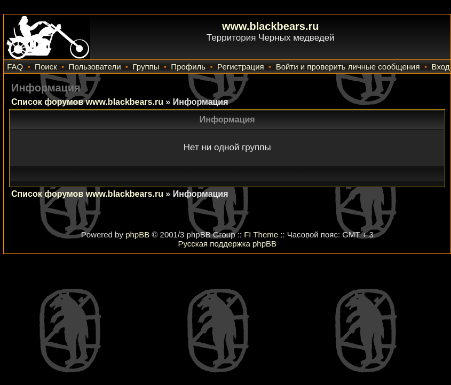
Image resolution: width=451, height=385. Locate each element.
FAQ (15, 66)
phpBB (137, 234)
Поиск (46, 66)
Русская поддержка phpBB (227, 243)
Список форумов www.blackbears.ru (87, 101)
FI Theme (261, 234)
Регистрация (240, 66)
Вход (441, 66)
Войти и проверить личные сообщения (348, 66)
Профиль (188, 66)
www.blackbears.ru (270, 26)
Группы (145, 66)
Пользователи (95, 66)
